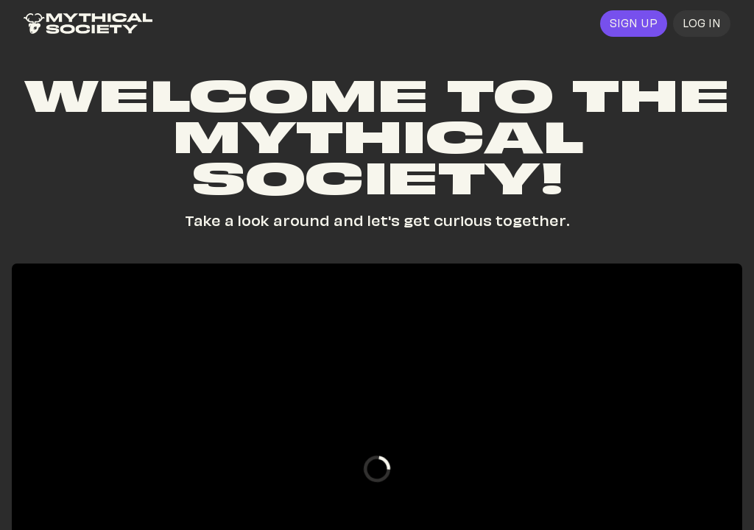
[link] (88, 23)
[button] (701, 23)
